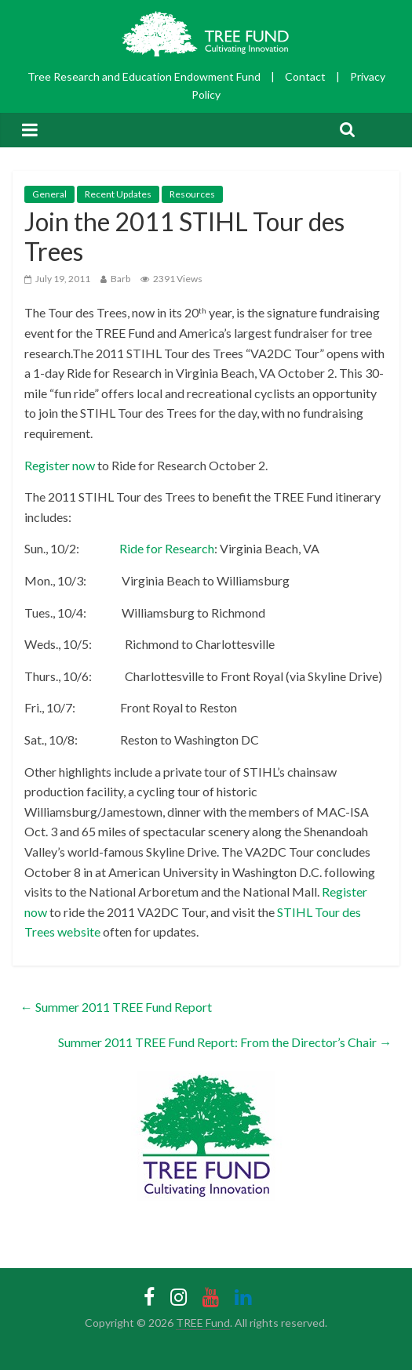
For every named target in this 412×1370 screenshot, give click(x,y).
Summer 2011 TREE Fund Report (116, 1006)
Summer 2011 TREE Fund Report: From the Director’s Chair (225, 1042)
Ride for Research (165, 548)
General (49, 194)
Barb (120, 279)
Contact (305, 76)
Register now (59, 465)
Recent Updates (118, 194)
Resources (192, 194)
